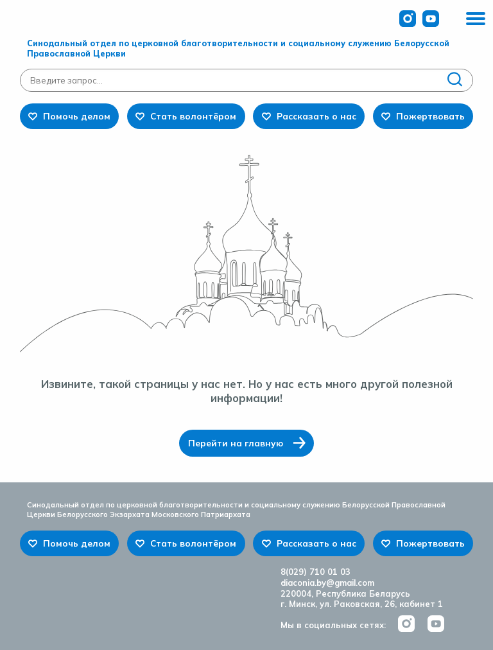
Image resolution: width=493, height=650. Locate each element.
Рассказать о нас (316, 115)
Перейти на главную (235, 442)
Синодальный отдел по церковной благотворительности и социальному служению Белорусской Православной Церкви (238, 48)
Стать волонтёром (193, 115)
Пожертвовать (430, 115)
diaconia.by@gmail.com (327, 582)
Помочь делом (76, 115)
